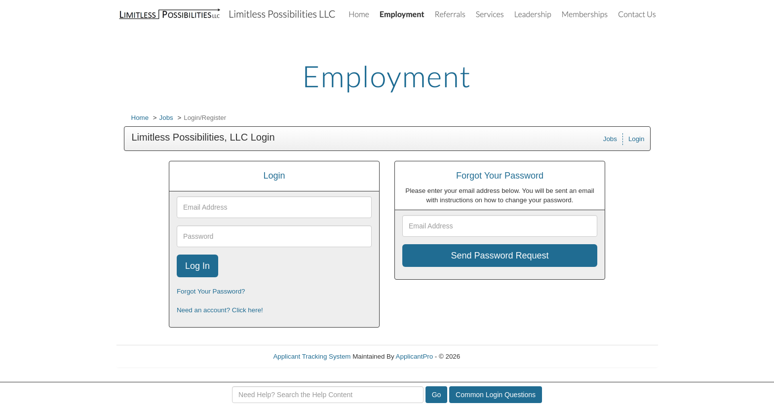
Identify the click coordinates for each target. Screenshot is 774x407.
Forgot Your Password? (211, 291)
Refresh (489, 356)
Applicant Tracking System (311, 356)
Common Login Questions (496, 395)
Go (436, 395)
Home (140, 117)
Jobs (166, 117)
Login (636, 139)
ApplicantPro (414, 356)
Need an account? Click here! (220, 310)
